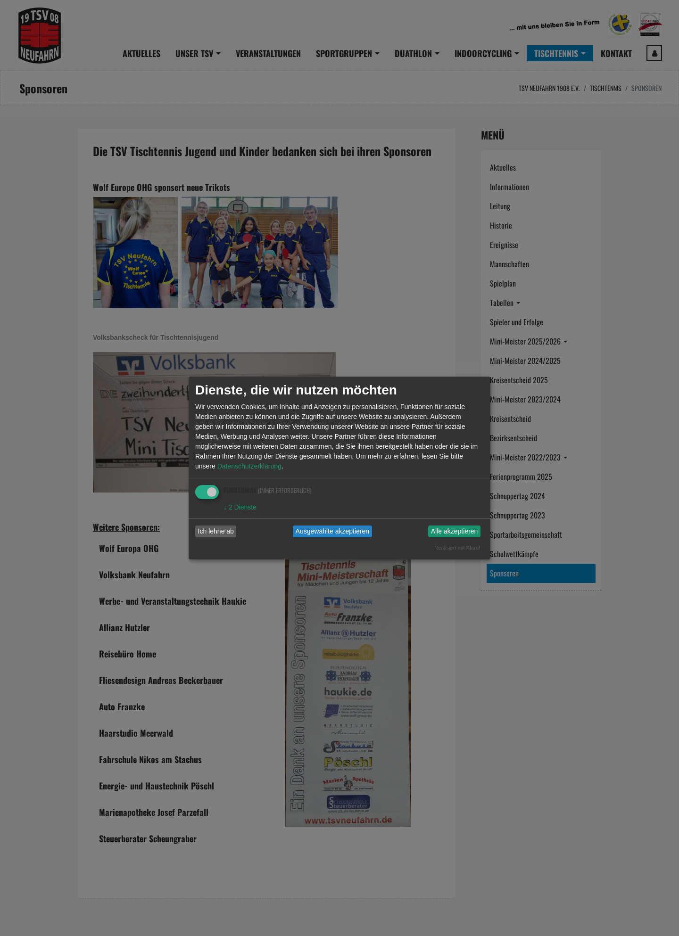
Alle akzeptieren (454, 531)
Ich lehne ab (216, 531)
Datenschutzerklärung (249, 466)
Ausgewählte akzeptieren (332, 531)
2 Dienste (240, 507)
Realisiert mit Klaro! (457, 547)
